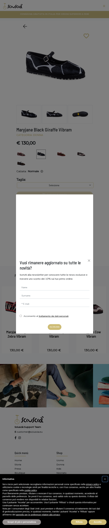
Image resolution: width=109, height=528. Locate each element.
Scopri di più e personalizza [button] (21, 522)
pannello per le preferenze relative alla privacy (38, 514)
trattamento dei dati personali (54, 316)
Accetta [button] (98, 522)
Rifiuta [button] (79, 522)
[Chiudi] (89, 260)
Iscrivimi (54, 326)
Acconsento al (46, 316)
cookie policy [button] (30, 490)
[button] (104, 479)
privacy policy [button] (92, 484)
